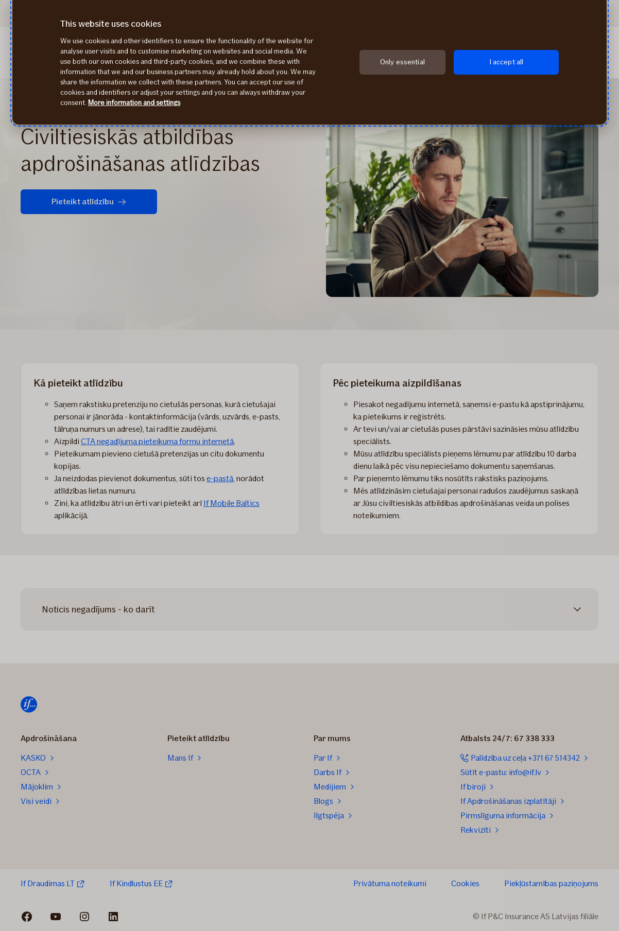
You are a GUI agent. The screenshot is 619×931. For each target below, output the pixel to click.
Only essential (402, 62)
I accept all (506, 62)
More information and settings (134, 102)
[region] (309, 62)
